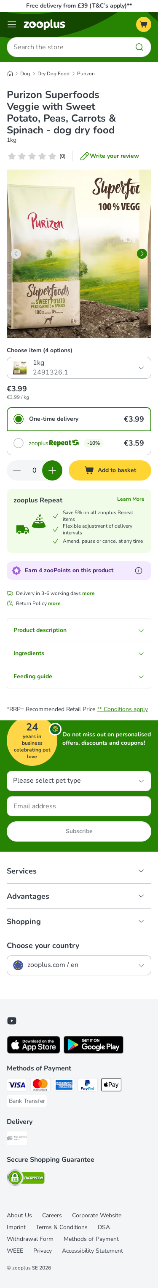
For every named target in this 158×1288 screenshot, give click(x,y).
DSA (104, 1227)
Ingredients (79, 653)
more (88, 593)
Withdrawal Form (30, 1239)
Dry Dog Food (53, 73)
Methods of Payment (91, 1239)
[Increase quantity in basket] (52, 470)
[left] (16, 254)
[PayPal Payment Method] (88, 1086)
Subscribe (79, 831)
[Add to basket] (110, 470)
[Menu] (11, 24)
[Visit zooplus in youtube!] (12, 1021)
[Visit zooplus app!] (33, 1052)
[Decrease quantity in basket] (17, 470)
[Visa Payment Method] (17, 1086)
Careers (52, 1215)
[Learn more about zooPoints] (138, 570)
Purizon (86, 73)
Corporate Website (96, 1215)
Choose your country (43, 945)
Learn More (131, 499)
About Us (19, 1215)
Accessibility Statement (92, 1251)
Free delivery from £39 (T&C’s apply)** (79, 6)
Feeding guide (79, 676)
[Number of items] (34, 470)
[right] (142, 254)
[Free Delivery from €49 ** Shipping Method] (17, 1139)
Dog (25, 73)
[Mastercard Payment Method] (40, 1086)
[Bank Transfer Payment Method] (27, 1101)
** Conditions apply (122, 709)
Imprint (16, 1227)
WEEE (15, 1251)
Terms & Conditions (62, 1227)
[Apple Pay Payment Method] (111, 1086)
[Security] (26, 1179)
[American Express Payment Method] (64, 1086)
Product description (79, 630)
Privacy (42, 1251)
